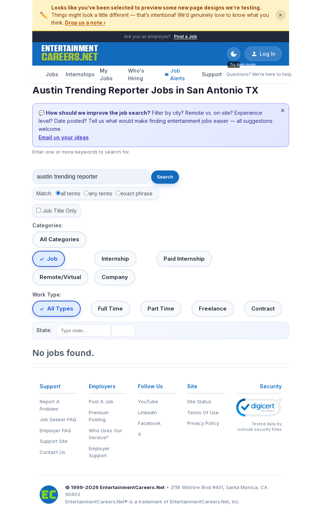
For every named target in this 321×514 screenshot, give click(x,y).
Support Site (54, 441)
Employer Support (99, 452)
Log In (263, 54)
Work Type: (46, 294)
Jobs (51, 74)
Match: (44, 193)
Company (115, 276)
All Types (60, 308)
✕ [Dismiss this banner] (280, 15)
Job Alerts (175, 74)
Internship (115, 258)
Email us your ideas (64, 137)
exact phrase (137, 193)
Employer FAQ (55, 430)
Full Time (110, 308)
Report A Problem (49, 405)
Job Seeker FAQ (58, 419)
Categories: (47, 225)
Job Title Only (60, 211)
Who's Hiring (136, 74)
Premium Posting (99, 416)
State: (44, 330)
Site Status (199, 401)
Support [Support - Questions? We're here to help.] (212, 74)
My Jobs (106, 74)
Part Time (160, 308)
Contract (263, 308)
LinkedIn (147, 412)
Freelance (213, 308)
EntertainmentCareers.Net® (96, 501)
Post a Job (185, 36)
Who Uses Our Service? (105, 434)
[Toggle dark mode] (233, 53)
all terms (70, 193)
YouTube (148, 401)
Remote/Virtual (60, 276)
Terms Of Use (203, 412)
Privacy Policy (203, 423)
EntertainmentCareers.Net (132, 487)
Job (52, 258)
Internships (80, 74)
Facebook (149, 423)
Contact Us (52, 452)
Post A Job (101, 401)
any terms (100, 193)
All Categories (59, 239)
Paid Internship (184, 258)
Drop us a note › (85, 23)
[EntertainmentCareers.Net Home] (70, 54)
